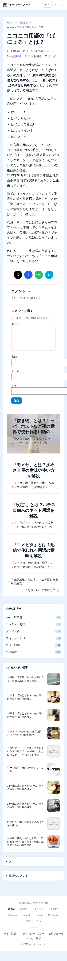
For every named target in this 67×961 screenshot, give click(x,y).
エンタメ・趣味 (15, 624)
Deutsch (13, 915)
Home (10, 22)
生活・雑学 (13, 645)
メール (15, 370)
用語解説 (23, 22)
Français (39, 915)
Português (53, 915)
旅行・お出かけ (15, 638)
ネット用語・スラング (40, 56)
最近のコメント (18, 875)
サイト (15, 385)
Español (26, 915)
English (23, 908)
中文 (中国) (37, 908)
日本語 (11, 908)
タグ (11, 861)
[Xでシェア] (18, 275)
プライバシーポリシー (32, 933)
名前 (14, 356)
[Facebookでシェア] (28, 275)
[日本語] (47, 5)
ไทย (39, 921)
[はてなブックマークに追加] (49, 275)
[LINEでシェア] (39, 275)
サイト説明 (10, 933)
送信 (16, 400)
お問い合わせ (56, 933)
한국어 (29, 921)
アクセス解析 (33, 938)
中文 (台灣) (53, 908)
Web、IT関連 (14, 617)
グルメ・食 (13, 631)
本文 (14, 324)
